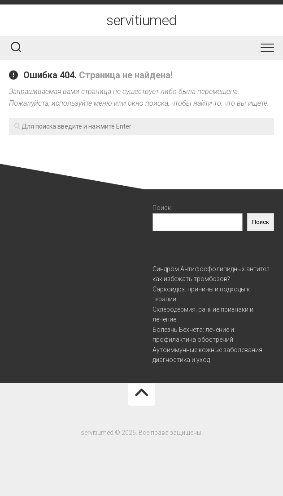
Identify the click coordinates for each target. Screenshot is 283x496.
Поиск (161, 207)
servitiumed (141, 20)
